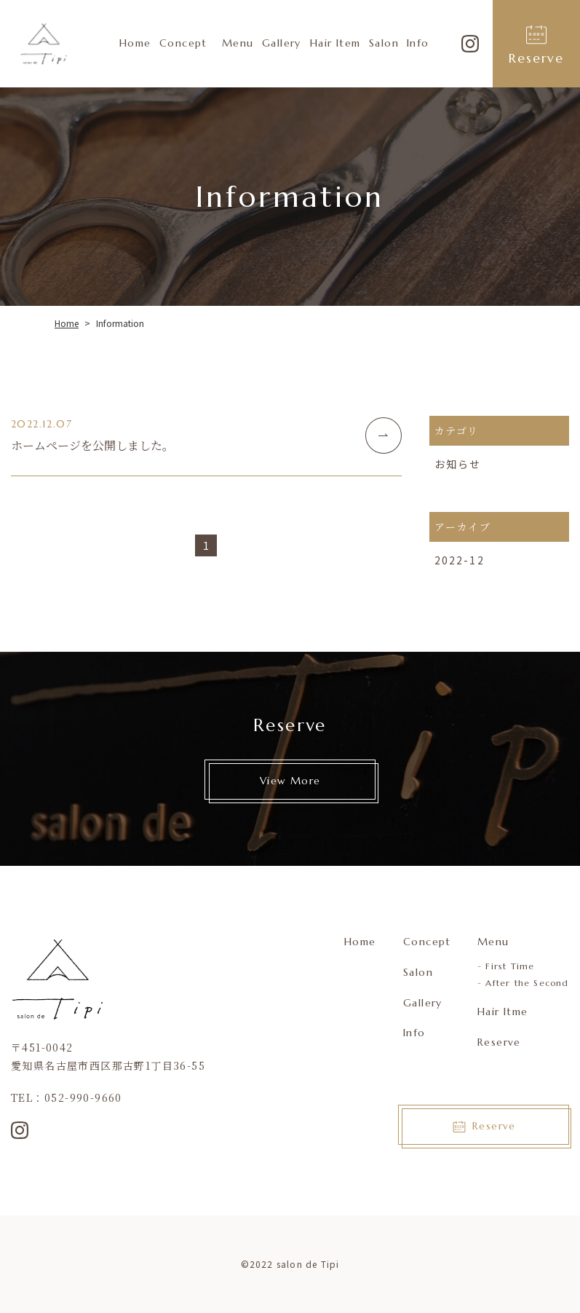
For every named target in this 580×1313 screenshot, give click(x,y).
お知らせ (457, 464)
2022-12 (459, 560)
